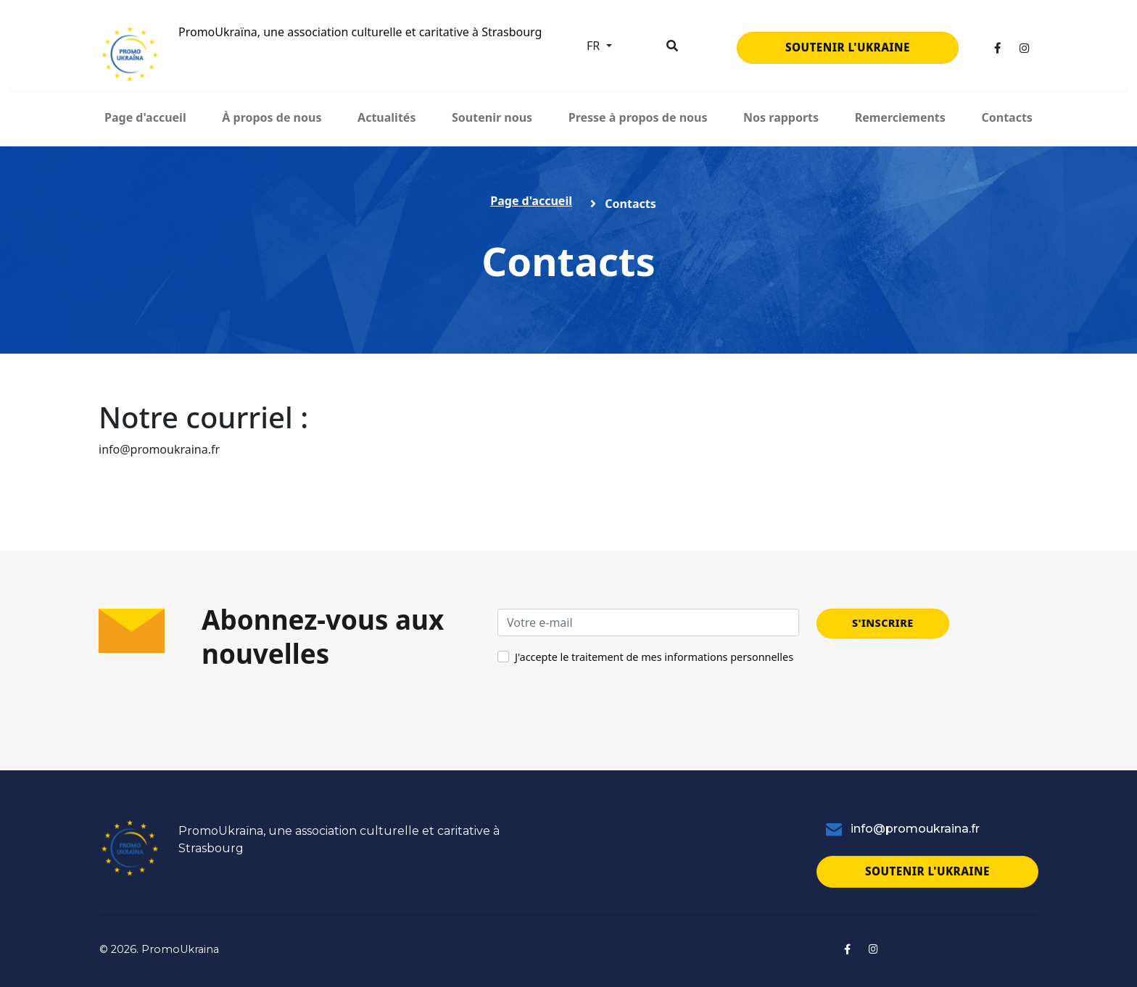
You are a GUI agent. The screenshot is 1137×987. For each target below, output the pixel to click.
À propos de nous (271, 117)
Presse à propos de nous (638, 117)
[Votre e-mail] (648, 622)
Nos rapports (781, 117)
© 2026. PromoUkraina (159, 949)
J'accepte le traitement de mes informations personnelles (654, 657)
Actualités (386, 117)
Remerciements (900, 117)
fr (595, 46)
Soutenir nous (492, 117)
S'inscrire (883, 623)
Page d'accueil (145, 117)
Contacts (1006, 117)
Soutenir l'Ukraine (847, 47)
